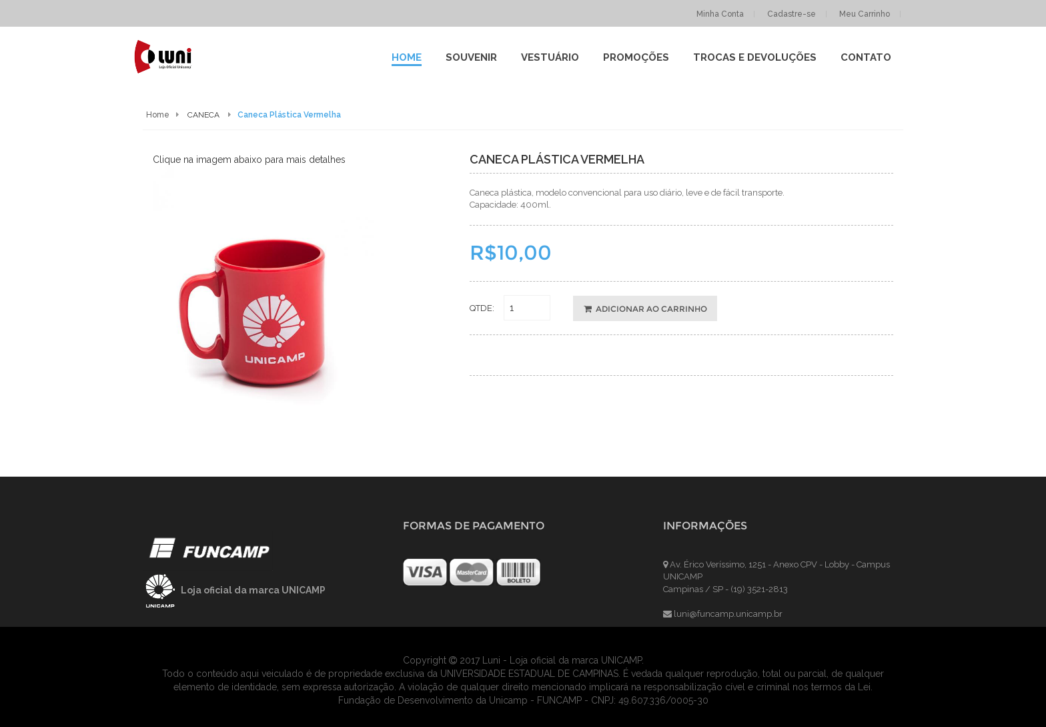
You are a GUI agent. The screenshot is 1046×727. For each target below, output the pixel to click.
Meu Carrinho (864, 14)
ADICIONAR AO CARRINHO (645, 309)
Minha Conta (720, 14)
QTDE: (482, 308)
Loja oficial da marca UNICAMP (253, 590)
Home (407, 57)
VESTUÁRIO (550, 57)
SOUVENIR (471, 57)
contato (866, 57)
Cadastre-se (791, 14)
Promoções (636, 57)
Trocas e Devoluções (755, 57)
